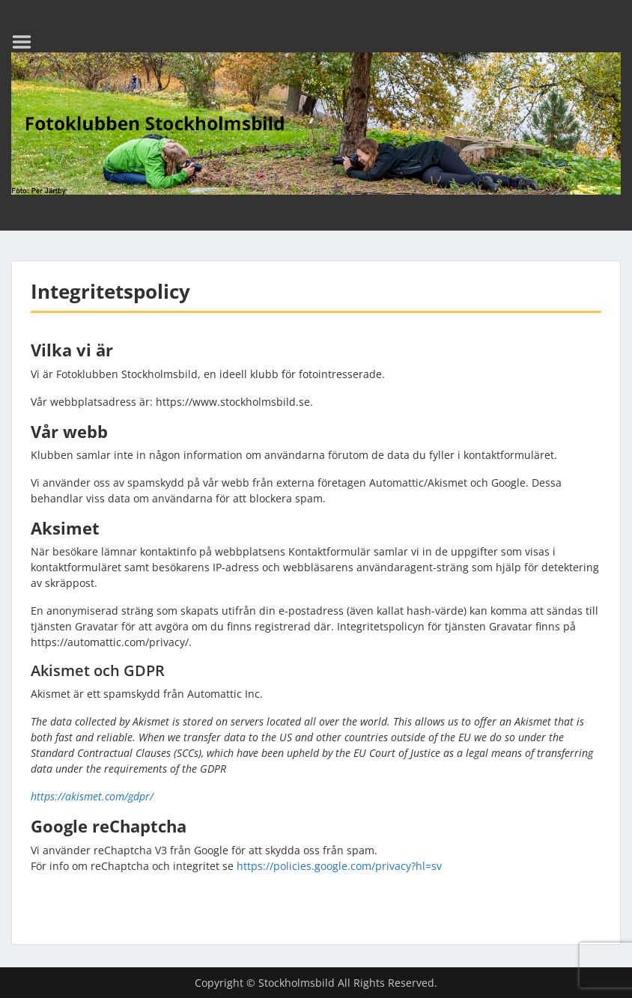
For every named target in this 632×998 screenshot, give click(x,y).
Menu (27, 41)
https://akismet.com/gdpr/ (92, 796)
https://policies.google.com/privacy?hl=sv (339, 866)
